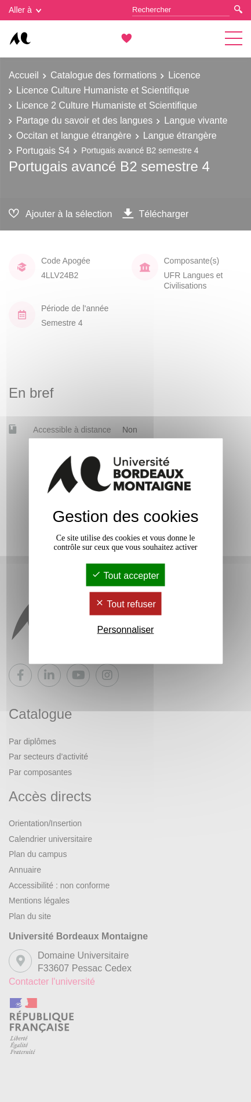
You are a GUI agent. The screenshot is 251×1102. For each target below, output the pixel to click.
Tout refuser (125, 604)
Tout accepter (125, 576)
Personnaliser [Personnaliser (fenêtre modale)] (125, 629)
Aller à (25, 10)
